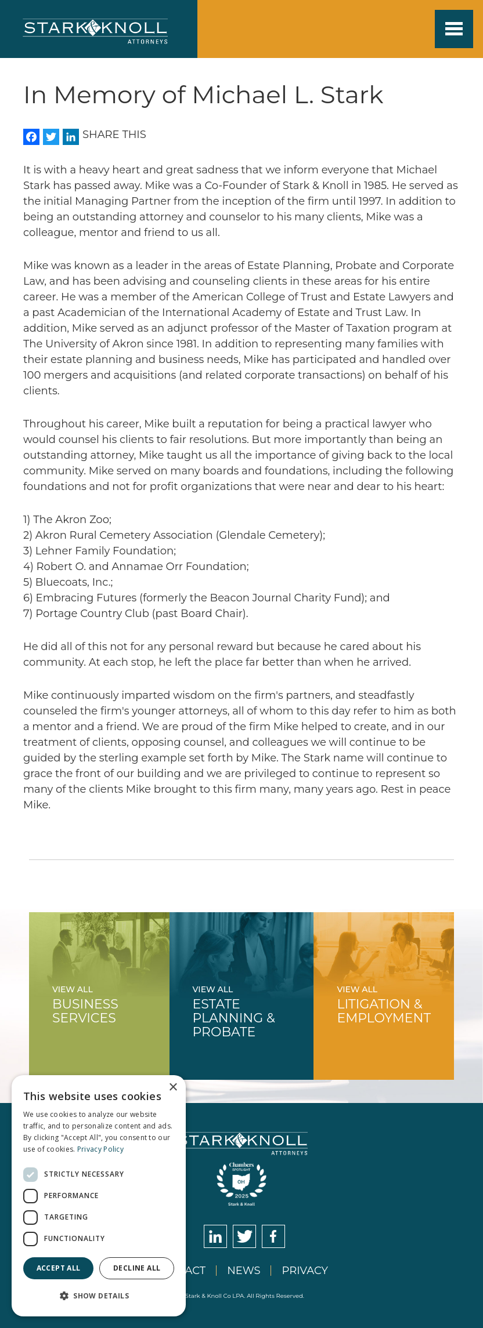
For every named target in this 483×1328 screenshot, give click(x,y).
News (243, 1270)
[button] (98, 1296)
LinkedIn (215, 1236)
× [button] (172, 1087)
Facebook (273, 1236)
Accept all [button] (59, 1268)
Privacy (305, 1270)
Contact (180, 1270)
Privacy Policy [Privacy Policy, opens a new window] (100, 1149)
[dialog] (99, 1195)
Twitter (244, 1236)
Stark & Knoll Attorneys (242, 1143)
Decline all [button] (136, 1268)
